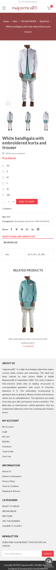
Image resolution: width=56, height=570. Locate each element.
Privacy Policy (8, 481)
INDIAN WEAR (28, 21)
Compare (6, 209)
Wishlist (6, 441)
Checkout (6, 446)
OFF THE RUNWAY (11, 521)
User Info (6, 456)
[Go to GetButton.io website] (49, 567)
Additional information (18, 236)
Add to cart (27, 201)
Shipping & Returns (11, 491)
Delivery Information (11, 476)
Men (15, 21)
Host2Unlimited (40, 568)
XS (8, 165)
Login (4, 431)
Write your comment (15, 153)
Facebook (11, 229)
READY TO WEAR (10, 506)
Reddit (38, 229)
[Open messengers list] (49, 561)
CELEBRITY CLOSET (12, 526)
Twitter (17, 229)
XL (8, 189)
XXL (8, 194)
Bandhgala (19, 221)
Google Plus (27, 229)
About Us (6, 471)
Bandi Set (44, 21)
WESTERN (7, 516)
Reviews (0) (10, 242)
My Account (8, 426)
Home (6, 21)
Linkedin (33, 229)
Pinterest (22, 229)
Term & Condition (10, 486)
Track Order (8, 451)
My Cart (6, 436)
